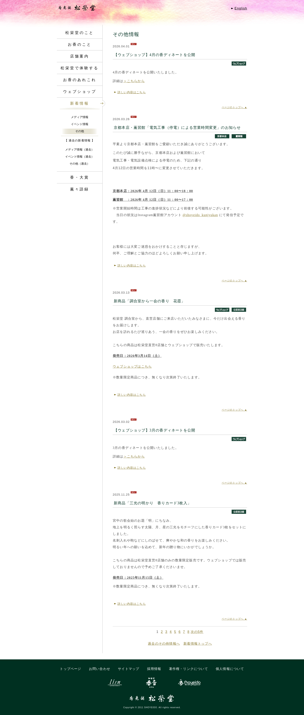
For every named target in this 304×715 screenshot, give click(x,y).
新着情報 (79, 103)
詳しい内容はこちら (131, 92)
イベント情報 (79, 124)
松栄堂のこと (79, 33)
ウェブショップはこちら (132, 366)
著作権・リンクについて (188, 669)
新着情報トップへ (197, 643)
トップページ (70, 669)
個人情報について (230, 669)
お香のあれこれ (79, 80)
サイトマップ (128, 669)
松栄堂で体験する (80, 68)
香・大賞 (79, 177)
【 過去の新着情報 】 (80, 140)
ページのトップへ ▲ (234, 107)
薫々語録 (79, 189)
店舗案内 (79, 56)
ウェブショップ (79, 92)
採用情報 (154, 669)
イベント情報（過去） (79, 156)
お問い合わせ (99, 669)
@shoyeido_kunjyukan (200, 215)
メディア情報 (79, 117)
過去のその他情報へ (164, 643)
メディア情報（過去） (79, 149)
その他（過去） (79, 163)
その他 (79, 131)
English (241, 8)
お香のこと (80, 44)
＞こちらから (134, 81)
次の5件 (197, 632)
